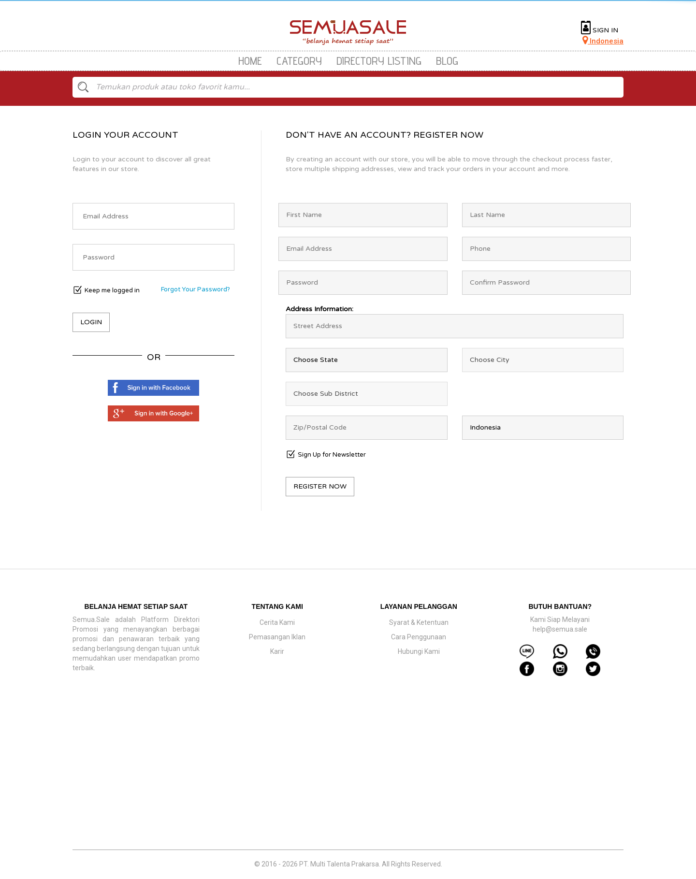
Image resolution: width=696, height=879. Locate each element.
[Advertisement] (348, 779)
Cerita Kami (277, 622)
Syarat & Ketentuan (419, 622)
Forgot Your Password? (195, 289)
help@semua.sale (560, 629)
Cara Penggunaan (418, 637)
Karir (277, 651)
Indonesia (603, 41)
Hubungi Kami (419, 651)
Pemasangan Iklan (277, 637)
